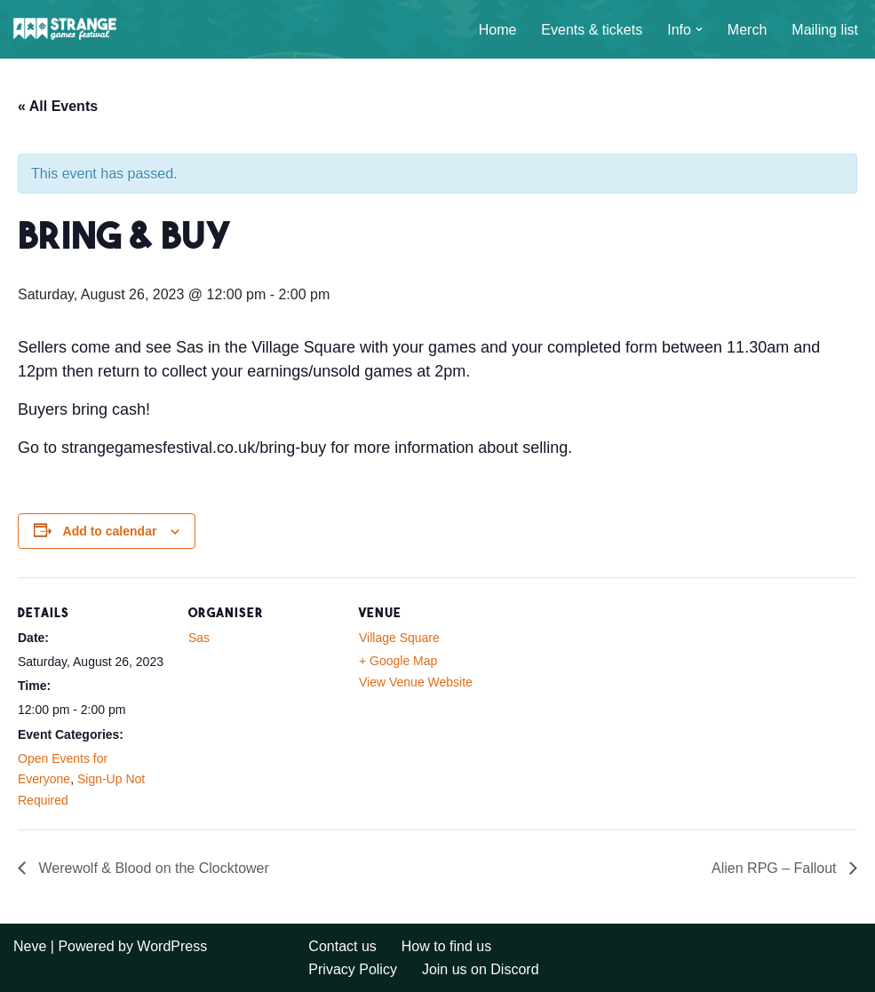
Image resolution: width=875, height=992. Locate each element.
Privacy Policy (352, 969)
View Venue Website (416, 682)
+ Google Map (398, 661)
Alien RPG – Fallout (776, 868)
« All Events (58, 106)
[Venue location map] (623, 699)
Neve (29, 946)
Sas (199, 638)
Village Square (399, 638)
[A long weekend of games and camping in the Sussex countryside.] (66, 29)
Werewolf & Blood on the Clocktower (152, 868)
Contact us (342, 946)
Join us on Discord (480, 969)
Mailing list (824, 29)
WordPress (172, 946)
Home (498, 29)
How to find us (446, 946)
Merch (747, 29)
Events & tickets (591, 29)
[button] (699, 29)
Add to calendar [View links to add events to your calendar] (110, 531)
